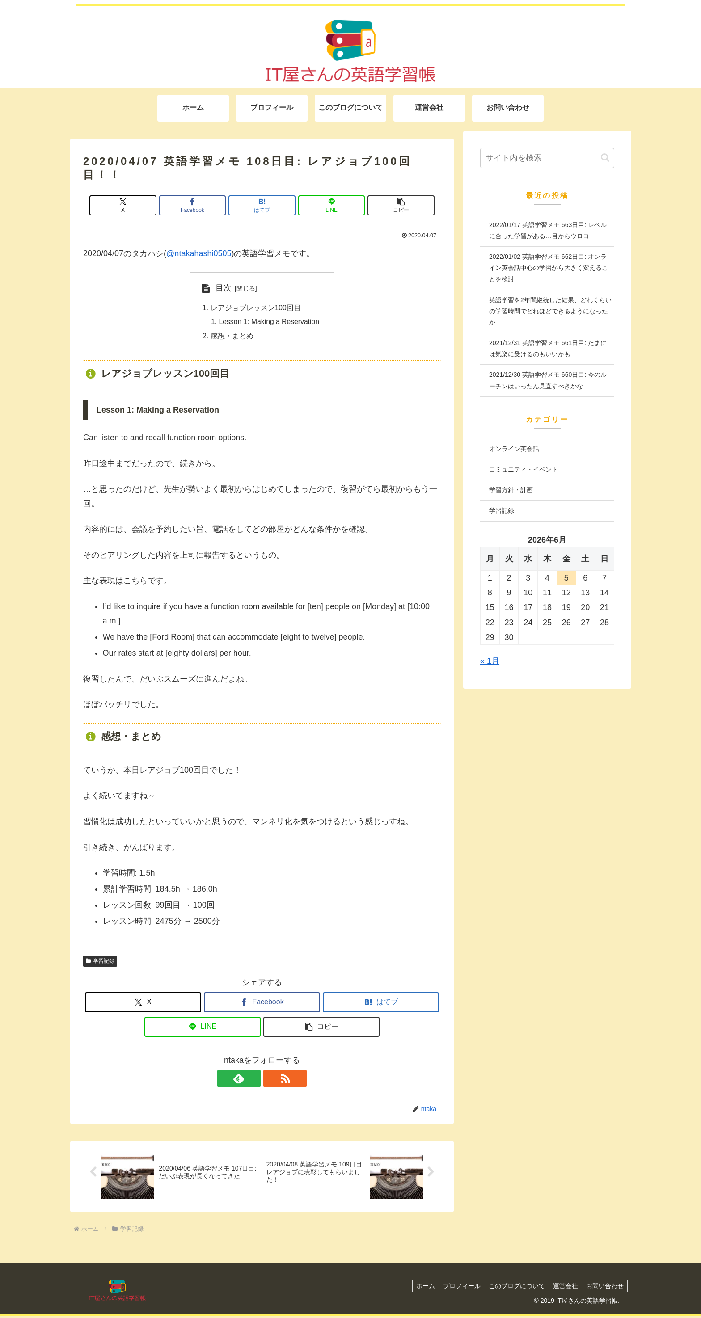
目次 (222, 287)
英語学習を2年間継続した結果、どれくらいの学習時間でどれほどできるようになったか (550, 311)
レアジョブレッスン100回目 (254, 308)
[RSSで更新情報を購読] (272, 1080)
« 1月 (489, 661)
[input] (547, 158)
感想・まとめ (230, 337)
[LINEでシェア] (321, 205)
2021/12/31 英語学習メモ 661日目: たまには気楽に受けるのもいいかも (548, 348)
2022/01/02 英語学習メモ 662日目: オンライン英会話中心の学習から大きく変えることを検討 (548, 267)
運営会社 (563, 1287)
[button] (382, 205)
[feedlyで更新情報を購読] (252, 1080)
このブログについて (513, 1287)
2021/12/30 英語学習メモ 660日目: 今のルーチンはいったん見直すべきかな (548, 380)
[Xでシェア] (141, 205)
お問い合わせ (604, 1287)
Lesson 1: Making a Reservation (269, 323)
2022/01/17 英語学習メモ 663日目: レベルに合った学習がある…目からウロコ (548, 230)
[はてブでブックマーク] (262, 205)
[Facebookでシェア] (202, 205)
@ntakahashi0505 (198, 253)
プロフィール (457, 1287)
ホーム (419, 1287)
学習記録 (100, 962)
